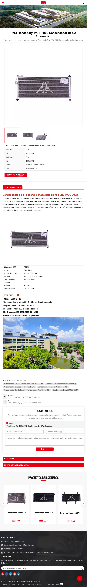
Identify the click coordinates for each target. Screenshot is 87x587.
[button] (83, 504)
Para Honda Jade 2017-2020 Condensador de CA (70, 513)
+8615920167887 (18, 549)
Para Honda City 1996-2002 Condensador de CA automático (29, 426)
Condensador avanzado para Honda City (61, 384)
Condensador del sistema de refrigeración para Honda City (27, 390)
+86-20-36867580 (17, 541)
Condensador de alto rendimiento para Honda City (23, 384)
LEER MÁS (16, 521)
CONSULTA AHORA (14, 175)
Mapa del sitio (14, 584)
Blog (5, 584)
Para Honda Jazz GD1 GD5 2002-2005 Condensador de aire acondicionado (43, 513)
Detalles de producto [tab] (13, 187)
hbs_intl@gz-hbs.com (26, 545)
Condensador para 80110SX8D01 (65, 390)
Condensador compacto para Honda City (19, 387)
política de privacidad (34, 584)
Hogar (19, 40)
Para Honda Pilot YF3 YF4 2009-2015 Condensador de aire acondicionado (16, 513)
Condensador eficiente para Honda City (53, 387)
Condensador (29, 40)
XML (22, 584)
